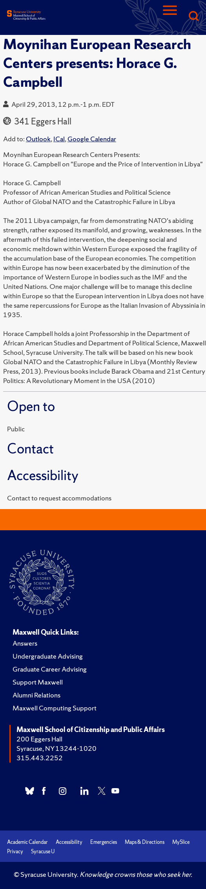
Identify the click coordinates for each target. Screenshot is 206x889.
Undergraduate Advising (48, 656)
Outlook (38, 138)
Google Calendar (91, 138)
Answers (25, 643)
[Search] (193, 16)
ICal (59, 138)
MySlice (181, 842)
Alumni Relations (36, 694)
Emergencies (103, 842)
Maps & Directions (144, 842)
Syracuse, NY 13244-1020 (56, 748)
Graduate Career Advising (50, 669)
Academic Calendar (27, 842)
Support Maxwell (38, 681)
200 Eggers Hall (39, 738)
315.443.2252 (39, 757)
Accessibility (69, 842)
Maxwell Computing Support (55, 707)
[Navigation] (170, 16)
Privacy (15, 851)
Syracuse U (43, 851)
